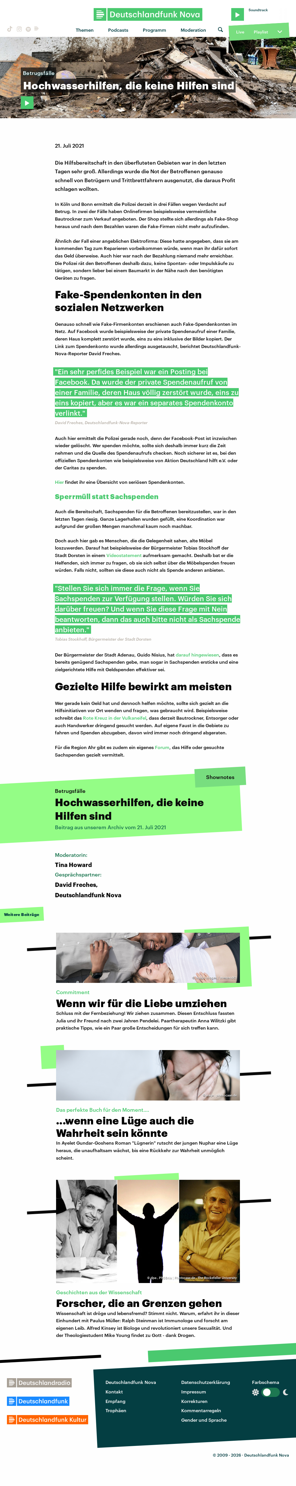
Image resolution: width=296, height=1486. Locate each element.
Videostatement (124, 555)
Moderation (193, 30)
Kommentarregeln (201, 1410)
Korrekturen (194, 1401)
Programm (154, 30)
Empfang (115, 1401)
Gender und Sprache (204, 1420)
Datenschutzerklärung (205, 1382)
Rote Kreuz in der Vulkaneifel (114, 718)
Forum (162, 747)
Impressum (193, 1391)
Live (240, 31)
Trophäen (116, 1410)
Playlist (261, 31)
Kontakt (114, 1391)
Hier (59, 482)
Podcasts (118, 30)
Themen (85, 30)
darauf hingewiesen (197, 654)
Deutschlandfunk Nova (131, 1382)
